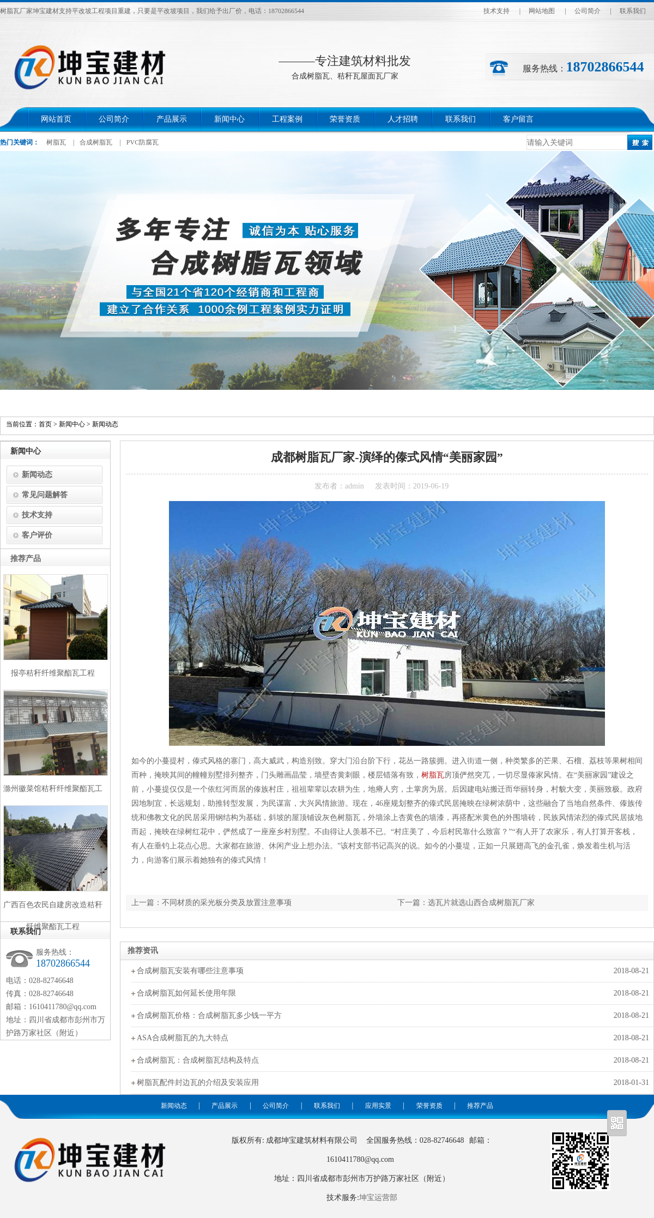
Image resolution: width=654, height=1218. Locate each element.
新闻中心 (229, 119)
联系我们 (633, 11)
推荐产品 (480, 1106)
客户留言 (518, 119)
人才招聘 (402, 119)
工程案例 (287, 119)
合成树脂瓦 (96, 142)
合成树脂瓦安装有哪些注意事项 (190, 971)
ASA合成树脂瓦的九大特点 (182, 1038)
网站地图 (542, 11)
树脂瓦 (56, 142)
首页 (45, 424)
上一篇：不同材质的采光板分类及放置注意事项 (211, 903)
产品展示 (171, 119)
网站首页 (56, 119)
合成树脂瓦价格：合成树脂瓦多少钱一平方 (209, 1015)
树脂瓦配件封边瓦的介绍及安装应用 (198, 1082)
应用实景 (378, 1106)
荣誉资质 (345, 119)
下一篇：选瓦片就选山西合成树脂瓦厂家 (466, 903)
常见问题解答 (45, 495)
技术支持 (496, 11)
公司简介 (587, 11)
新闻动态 (105, 424)
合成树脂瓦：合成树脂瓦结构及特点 (198, 1060)
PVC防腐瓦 (142, 142)
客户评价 (37, 535)
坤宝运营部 (378, 1197)
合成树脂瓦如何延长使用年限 (186, 993)
